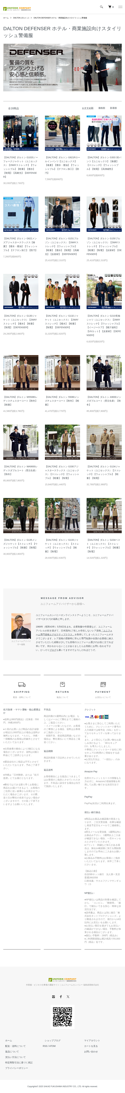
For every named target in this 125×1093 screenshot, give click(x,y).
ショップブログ (51, 1040)
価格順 (101, 108)
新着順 (113, 108)
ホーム (6, 18)
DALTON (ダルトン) (22, 18)
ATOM (52, 1046)
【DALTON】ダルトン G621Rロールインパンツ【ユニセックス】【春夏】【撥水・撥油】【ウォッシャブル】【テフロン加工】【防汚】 (62, 165)
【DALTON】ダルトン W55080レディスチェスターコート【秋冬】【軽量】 (20, 401)
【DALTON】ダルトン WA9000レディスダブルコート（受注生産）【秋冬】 (20, 470)
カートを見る (89, 1046)
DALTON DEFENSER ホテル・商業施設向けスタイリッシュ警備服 (65, 18)
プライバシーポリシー (14, 1068)
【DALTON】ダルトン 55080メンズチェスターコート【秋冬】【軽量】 (62, 401)
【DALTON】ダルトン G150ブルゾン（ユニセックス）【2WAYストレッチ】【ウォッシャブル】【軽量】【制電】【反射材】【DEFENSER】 (104, 246)
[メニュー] (120, 7)
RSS (45, 1046)
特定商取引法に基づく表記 (17, 1062)
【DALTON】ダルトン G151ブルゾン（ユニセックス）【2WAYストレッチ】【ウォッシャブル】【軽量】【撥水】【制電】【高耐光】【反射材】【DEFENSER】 (62, 246)
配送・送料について (13, 1046)
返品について (10, 1051)
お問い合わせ (89, 1051)
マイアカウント (90, 1040)
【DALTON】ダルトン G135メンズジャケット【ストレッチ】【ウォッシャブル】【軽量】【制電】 (20, 544)
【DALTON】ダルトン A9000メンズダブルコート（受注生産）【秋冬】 (104, 401)
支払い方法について (13, 1057)
